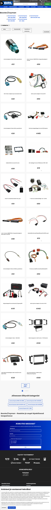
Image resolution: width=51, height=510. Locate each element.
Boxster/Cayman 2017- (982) (23, 20)
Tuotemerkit (40, 6)
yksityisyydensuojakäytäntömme (42, 502)
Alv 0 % (48, 1)
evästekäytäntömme (33, 493)
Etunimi (11, 433)
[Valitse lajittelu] (46, 32)
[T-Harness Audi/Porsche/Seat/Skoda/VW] (38, 270)
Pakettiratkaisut (13, 6)
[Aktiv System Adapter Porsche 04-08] (38, 305)
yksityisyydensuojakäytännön (16, 505)
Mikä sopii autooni (9, 9)
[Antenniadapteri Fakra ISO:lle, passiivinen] (13, 61)
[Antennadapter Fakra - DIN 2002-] (13, 339)
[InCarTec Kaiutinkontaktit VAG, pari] (13, 200)
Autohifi (5, 6)
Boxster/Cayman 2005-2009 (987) (23, 16)
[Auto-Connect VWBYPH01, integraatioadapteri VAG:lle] (38, 61)
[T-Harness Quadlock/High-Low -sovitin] (38, 200)
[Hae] (26, 4)
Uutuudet (33, 6)
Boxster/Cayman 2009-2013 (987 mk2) (35, 16)
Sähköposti (12, 428)
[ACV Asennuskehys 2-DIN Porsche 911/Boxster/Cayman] (38, 374)
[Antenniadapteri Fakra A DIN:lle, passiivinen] (13, 270)
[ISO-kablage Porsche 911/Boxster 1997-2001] (38, 164)
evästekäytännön (5, 505)
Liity (25, 447)
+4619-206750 (25, 474)
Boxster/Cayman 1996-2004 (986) (12, 16)
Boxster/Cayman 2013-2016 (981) (12, 20)
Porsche (16, 9)
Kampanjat (21, 6)
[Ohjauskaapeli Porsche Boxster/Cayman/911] (13, 305)
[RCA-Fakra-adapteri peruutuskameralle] (13, 95)
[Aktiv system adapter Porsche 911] (38, 95)
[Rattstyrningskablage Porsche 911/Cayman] (38, 130)
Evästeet (28, 485)
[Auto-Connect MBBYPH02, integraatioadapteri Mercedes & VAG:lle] (13, 235)
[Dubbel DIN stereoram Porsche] (13, 164)
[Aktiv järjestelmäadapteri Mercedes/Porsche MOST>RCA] (13, 374)
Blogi (46, 6)
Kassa (47, 4)
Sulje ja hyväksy (11, 507)
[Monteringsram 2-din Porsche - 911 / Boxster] (38, 339)
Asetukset (4, 507)
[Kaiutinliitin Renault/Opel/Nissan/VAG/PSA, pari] (38, 235)
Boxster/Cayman (24, 9)
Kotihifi (27, 6)
